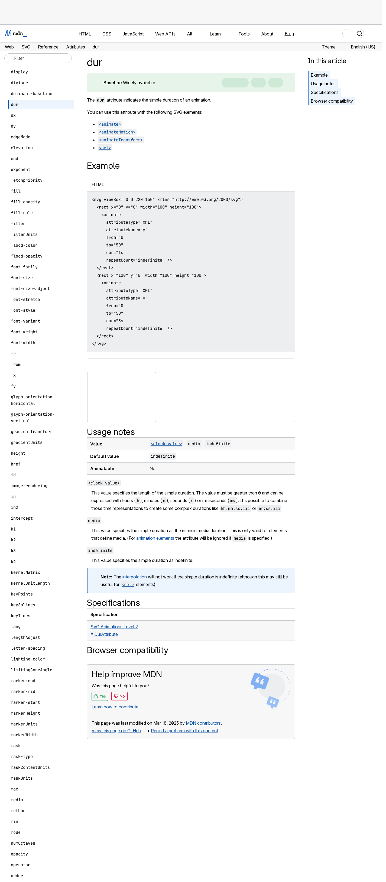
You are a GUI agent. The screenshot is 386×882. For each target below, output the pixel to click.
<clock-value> (166, 444)
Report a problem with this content (184, 730)
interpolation (134, 577)
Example (319, 75)
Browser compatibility (332, 101)
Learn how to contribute (115, 706)
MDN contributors (203, 723)
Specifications (325, 92)
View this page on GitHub (116, 730)
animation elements (155, 538)
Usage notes (323, 83)
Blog (289, 33)
